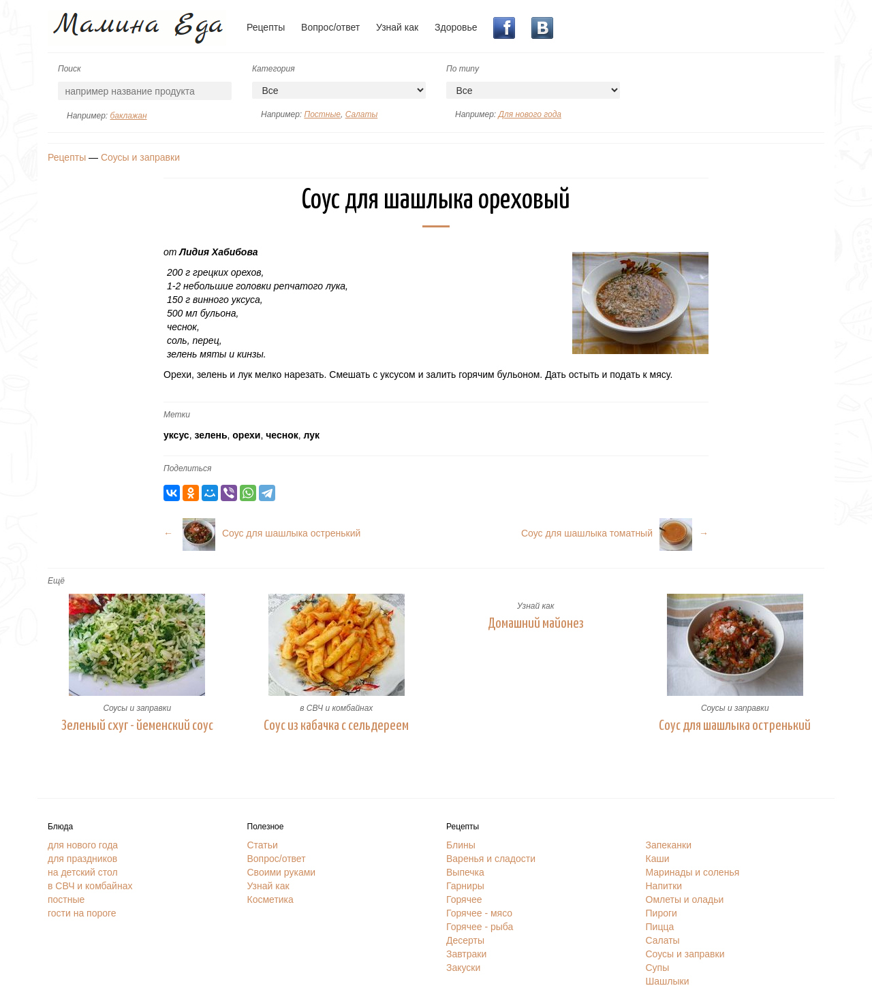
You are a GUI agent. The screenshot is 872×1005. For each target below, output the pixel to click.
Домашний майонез (536, 624)
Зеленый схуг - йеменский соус (137, 726)
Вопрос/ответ (330, 27)
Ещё (56, 581)
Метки (177, 414)
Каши (658, 858)
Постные (322, 114)
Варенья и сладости (490, 858)
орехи (246, 435)
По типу (462, 69)
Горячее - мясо (479, 913)
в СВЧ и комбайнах (336, 708)
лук (312, 435)
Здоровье (456, 27)
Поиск (69, 69)
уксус (176, 435)
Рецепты (266, 27)
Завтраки (466, 953)
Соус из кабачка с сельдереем (336, 726)
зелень (210, 435)
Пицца (660, 926)
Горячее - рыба (479, 926)
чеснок (282, 435)
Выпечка (465, 872)
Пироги (661, 913)
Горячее (464, 899)
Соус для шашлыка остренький (735, 726)
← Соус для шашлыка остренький (262, 533)
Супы (658, 967)
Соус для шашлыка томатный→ (614, 533)
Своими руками (281, 872)
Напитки (664, 885)
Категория (273, 69)
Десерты (465, 940)
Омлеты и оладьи (685, 899)
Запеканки (669, 845)
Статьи (262, 845)
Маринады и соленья (693, 872)
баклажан (128, 116)
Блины (461, 845)
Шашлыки (667, 981)
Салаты (361, 114)
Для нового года (529, 114)
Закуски (463, 967)
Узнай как (397, 27)
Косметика (270, 899)
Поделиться (187, 468)
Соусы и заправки (140, 157)
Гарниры (465, 885)
